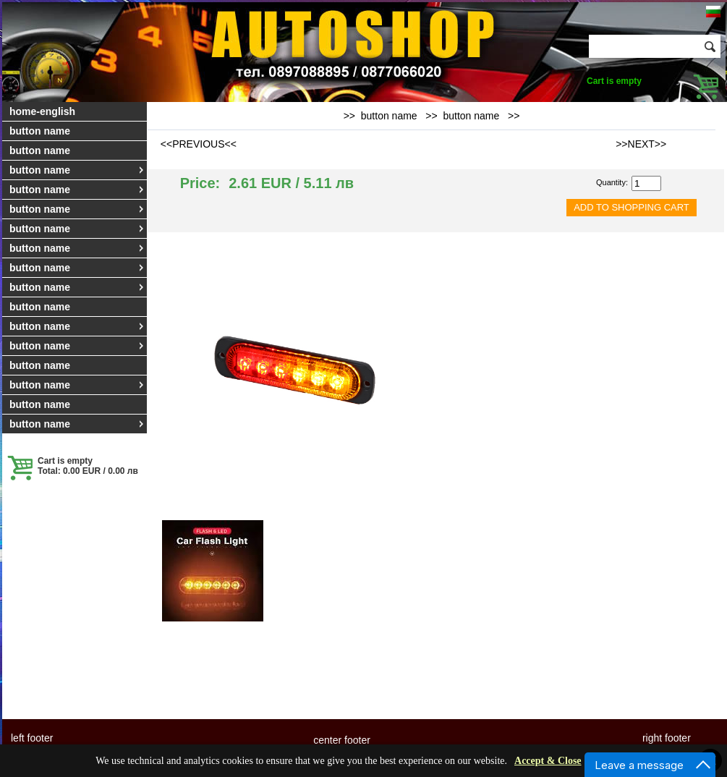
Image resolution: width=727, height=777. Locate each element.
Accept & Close (548, 760)
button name (39, 131)
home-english (42, 111)
